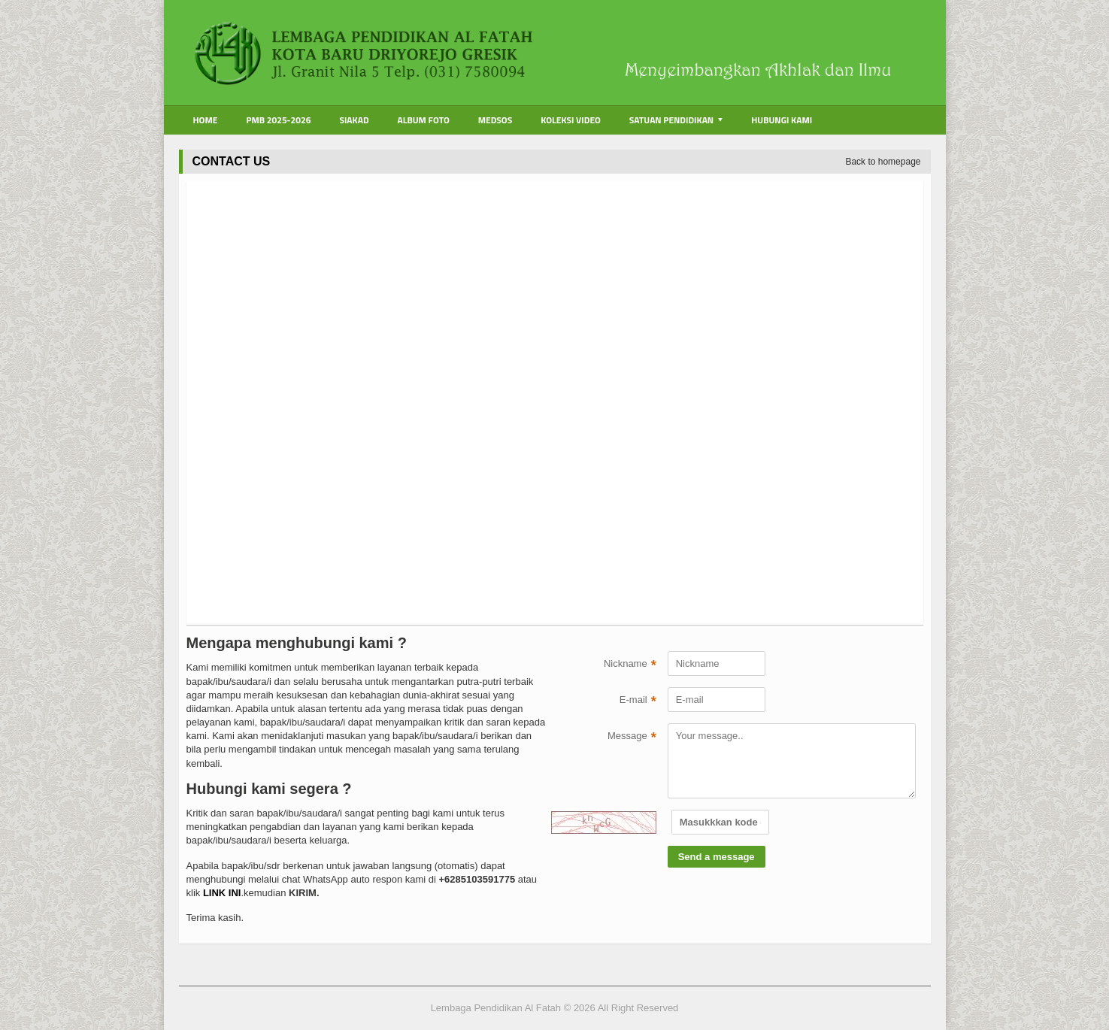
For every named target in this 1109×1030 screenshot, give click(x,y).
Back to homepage (882, 161)
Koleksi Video (571, 120)
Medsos (495, 120)
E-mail (638, 701)
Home (205, 120)
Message (632, 737)
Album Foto (424, 120)
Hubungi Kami (781, 120)
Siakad (353, 120)
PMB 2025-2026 (278, 120)
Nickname (630, 665)
